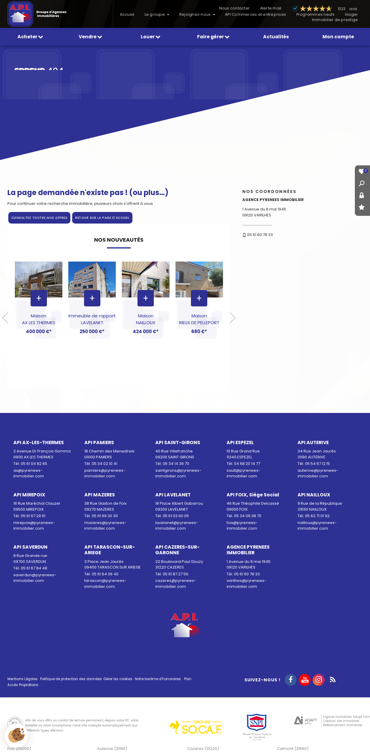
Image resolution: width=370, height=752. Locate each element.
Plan (188, 679)
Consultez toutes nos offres (39, 218)
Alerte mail (271, 8)
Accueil (127, 14)
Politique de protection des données (71, 679)
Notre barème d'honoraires (158, 679)
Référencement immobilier (343, 725)
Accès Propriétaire (22, 685)
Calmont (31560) (293, 748)
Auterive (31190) (112, 748)
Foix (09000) (19, 748)
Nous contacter (234, 8)
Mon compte (338, 37)
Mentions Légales (22, 679)
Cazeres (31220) (203, 748)
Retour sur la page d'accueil (102, 218)
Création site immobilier (341, 721)
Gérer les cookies (117, 679)
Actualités (276, 37)
